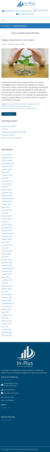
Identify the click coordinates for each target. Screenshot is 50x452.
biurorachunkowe (12, 104)
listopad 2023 (6, 230)
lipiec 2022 (5, 277)
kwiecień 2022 (6, 286)
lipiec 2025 (5, 172)
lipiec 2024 (5, 207)
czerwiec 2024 (6, 210)
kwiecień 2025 (6, 181)
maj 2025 (5, 178)
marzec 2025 (6, 184)
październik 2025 (7, 163)
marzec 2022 (6, 289)
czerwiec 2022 (6, 280)
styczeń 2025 (6, 190)
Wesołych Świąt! (7, 135)
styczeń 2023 (6, 260)
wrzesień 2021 (6, 306)
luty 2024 (4, 222)
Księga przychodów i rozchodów (17, 40)
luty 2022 (4, 292)
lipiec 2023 (5, 242)
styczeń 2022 (6, 294)
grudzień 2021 (6, 297)
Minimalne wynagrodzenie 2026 (13, 132)
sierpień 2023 (6, 239)
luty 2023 (4, 257)
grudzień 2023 (6, 228)
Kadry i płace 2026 (8, 126)
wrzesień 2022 (6, 271)
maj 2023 (4, 248)
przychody (27, 108)
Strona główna (6, 26)
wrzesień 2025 (6, 166)
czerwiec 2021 (6, 315)
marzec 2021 (6, 324)
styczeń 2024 (6, 225)
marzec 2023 (6, 254)
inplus (23, 106)
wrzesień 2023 (6, 236)
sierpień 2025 (6, 169)
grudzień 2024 (6, 193)
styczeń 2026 (6, 155)
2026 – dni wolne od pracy (11, 138)
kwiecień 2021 (6, 321)
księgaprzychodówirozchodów (12, 108)
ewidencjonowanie (8, 106)
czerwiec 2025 (6, 175)
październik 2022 (7, 268)
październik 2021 (7, 303)
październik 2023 (7, 233)
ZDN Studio (34, 449)
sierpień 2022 (6, 274)
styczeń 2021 (6, 330)
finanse (18, 106)
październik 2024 (7, 198)
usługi (34, 108)
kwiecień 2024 (6, 216)
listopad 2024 (6, 195)
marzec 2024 (6, 219)
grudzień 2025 (6, 158)
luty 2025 (4, 187)
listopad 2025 (6, 160)
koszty (28, 106)
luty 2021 (4, 327)
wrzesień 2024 (6, 201)
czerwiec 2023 (6, 245)
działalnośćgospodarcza (31, 104)
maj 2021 (4, 318)
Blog (4, 44)
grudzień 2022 (6, 262)
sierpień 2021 (6, 309)
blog (20, 104)
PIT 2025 (4, 129)
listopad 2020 (6, 335)
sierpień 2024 (6, 204)
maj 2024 (5, 213)
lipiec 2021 (5, 312)
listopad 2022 (6, 265)
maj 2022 (4, 283)
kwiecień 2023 (6, 251)
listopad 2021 (6, 300)
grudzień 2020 (6, 332)
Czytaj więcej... (8, 114)
